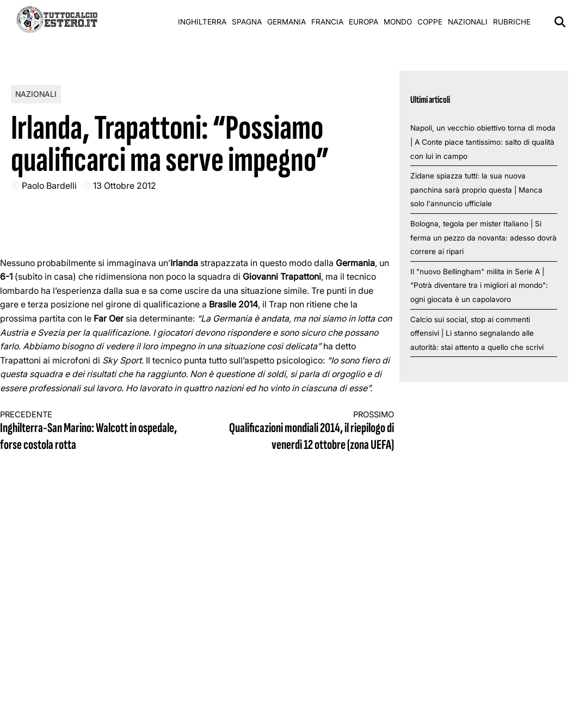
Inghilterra (202, 21)
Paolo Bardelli (49, 185)
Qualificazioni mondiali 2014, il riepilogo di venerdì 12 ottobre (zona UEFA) (305, 432)
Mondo (398, 21)
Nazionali (468, 21)
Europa (363, 21)
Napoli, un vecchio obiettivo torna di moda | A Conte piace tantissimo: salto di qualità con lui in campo (483, 142)
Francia (327, 21)
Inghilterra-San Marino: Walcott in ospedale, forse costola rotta (88, 432)
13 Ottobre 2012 (124, 185)
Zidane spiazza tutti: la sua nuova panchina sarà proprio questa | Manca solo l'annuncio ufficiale (476, 189)
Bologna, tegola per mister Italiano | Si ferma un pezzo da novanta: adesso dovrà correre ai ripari (483, 237)
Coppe (429, 21)
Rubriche (512, 21)
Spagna (247, 21)
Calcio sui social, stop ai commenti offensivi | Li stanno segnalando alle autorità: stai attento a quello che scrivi (477, 333)
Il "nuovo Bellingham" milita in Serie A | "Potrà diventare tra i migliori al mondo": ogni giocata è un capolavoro (479, 285)
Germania (286, 21)
